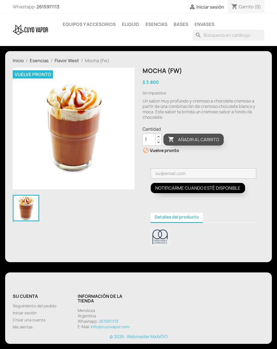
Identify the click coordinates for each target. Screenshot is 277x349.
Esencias (156, 24)
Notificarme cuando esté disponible (197, 188)
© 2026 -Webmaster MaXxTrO (139, 337)
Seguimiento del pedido (35, 305)
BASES (181, 24)
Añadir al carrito (193, 139)
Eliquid (130, 24)
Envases (204, 24)
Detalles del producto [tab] (177, 217)
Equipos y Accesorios (89, 24)
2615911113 (48, 7)
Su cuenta (25, 296)
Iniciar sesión (25, 312)
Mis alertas (23, 327)
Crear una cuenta (29, 319)
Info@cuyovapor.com (110, 326)
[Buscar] (228, 35)
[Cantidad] (149, 140)
